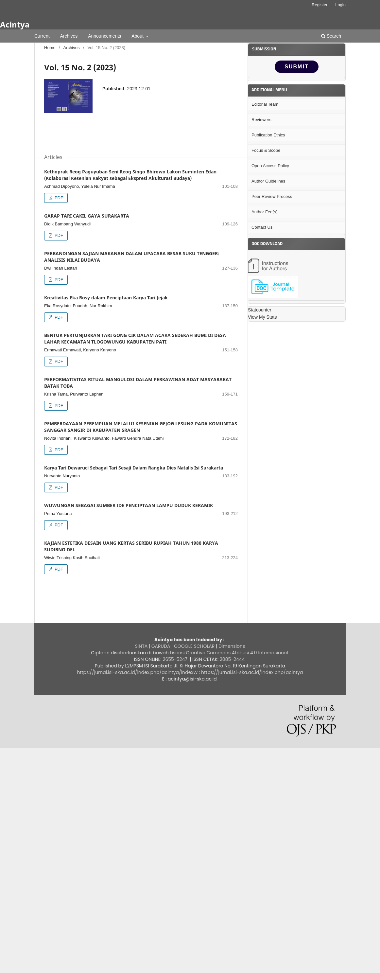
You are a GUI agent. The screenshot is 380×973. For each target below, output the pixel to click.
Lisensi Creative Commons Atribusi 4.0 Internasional (229, 652)
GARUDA (160, 646)
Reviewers (261, 119)
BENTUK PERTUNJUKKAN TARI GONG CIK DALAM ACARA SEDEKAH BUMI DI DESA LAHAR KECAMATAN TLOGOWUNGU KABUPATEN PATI (135, 338)
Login (340, 4)
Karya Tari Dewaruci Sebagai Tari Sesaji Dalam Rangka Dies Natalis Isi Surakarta (133, 468)
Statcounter (259, 309)
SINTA (141, 646)
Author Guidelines (268, 181)
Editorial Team (264, 104)
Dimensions (231, 646)
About (138, 36)
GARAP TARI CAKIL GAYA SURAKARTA (86, 216)
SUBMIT (296, 66)
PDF (58, 197)
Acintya (15, 24)
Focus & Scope (265, 150)
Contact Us (261, 227)
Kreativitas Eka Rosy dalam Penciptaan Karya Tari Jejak (106, 297)
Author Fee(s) (264, 211)
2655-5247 (174, 659)
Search (331, 36)
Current (42, 36)
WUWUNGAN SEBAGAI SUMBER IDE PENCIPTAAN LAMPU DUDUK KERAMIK (128, 505)
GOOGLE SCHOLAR (194, 646)
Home (50, 47)
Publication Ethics (268, 135)
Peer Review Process (271, 196)
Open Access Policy (270, 165)
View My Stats (262, 317)
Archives (69, 36)
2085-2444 (233, 659)
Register (319, 4)
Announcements (104, 36)
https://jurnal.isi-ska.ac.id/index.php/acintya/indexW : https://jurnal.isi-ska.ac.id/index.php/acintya (190, 672)
